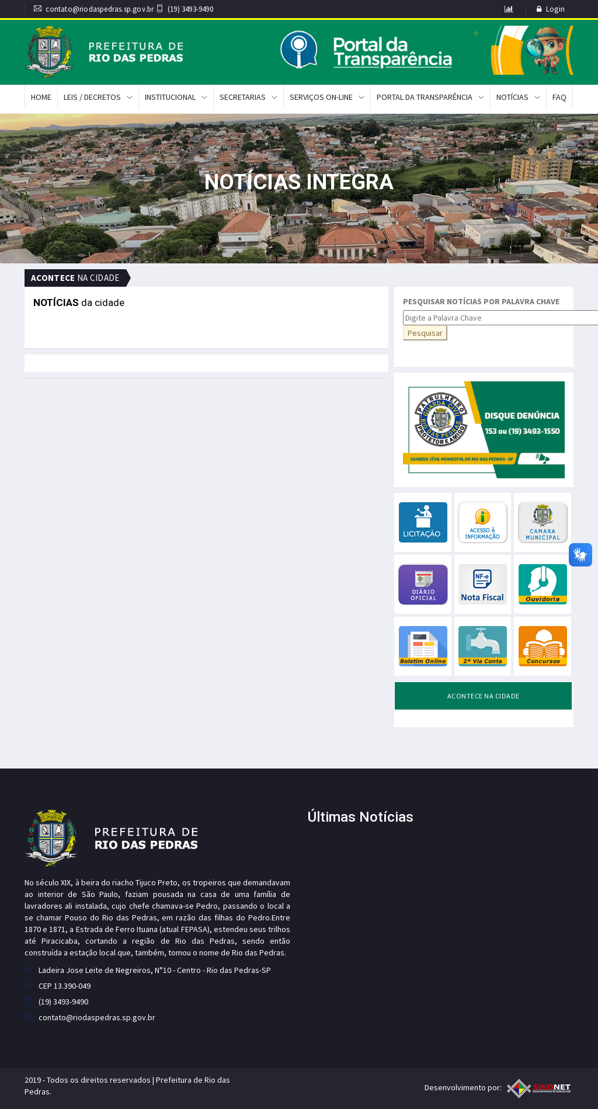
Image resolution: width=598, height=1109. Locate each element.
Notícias (512, 97)
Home (41, 97)
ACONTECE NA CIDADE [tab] (483, 695)
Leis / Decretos (92, 97)
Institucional (170, 97)
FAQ (559, 97)
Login (555, 9)
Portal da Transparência (424, 97)
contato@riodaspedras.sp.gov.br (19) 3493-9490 (123, 9)
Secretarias (243, 97)
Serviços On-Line (321, 97)
